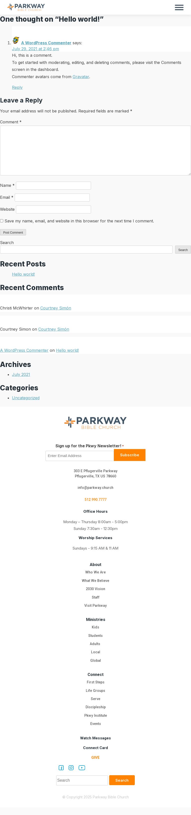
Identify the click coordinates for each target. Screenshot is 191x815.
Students (95, 639)
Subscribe (129, 455)
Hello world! (23, 274)
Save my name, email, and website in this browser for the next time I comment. (79, 220)
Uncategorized (26, 397)
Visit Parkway (95, 609)
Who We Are (95, 574)
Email (6, 197)
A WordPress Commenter (46, 42)
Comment (11, 121)
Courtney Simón (55, 308)
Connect (95, 679)
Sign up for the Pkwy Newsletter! (89, 446)
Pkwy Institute (95, 722)
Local (95, 657)
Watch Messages (95, 745)
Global (95, 665)
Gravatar (81, 76)
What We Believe (95, 582)
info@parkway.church (95, 488)
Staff (95, 600)
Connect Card (95, 755)
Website (7, 209)
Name (7, 185)
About (95, 565)
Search (7, 242)
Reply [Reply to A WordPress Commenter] (17, 87)
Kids (95, 631)
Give (95, 765)
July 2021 (21, 374)
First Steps (95, 688)
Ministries (95, 622)
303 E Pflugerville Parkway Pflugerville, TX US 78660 (95, 474)
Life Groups (95, 696)
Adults (96, 648)
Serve (95, 705)
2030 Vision (95, 591)
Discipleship (95, 714)
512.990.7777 (95, 501)
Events (95, 731)
